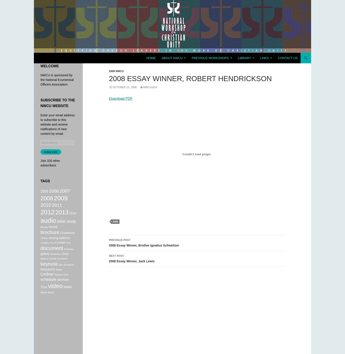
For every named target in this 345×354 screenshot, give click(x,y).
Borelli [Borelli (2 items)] (53, 233)
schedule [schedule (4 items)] (48, 289)
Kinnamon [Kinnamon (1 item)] (69, 273)
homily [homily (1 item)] (53, 266)
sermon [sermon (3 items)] (63, 289)
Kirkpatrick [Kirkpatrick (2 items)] (47, 278)
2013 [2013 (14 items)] (62, 216)
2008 (115, 221)
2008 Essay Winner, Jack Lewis (197, 258)
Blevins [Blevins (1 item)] (44, 233)
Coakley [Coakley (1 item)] (44, 249)
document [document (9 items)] (51, 255)
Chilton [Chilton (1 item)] (44, 244)
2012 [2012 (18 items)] (47, 216)
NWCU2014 (150, 87)
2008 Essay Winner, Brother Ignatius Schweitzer (197, 242)
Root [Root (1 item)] (65, 284)
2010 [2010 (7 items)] (45, 207)
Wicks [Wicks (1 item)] (51, 304)
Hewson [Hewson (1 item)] (44, 266)
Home (151, 58)
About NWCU (172, 58)
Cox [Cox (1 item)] (52, 249)
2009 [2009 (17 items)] (61, 199)
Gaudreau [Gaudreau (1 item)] (55, 261)
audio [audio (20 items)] (48, 225)
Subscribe (51, 152)
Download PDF (121, 98)
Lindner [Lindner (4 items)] (47, 283)
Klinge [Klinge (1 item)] (59, 278)
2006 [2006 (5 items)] (54, 191)
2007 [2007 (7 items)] (65, 191)
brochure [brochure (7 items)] (49, 238)
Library (244, 58)
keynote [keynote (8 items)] (49, 272)
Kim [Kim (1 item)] (61, 273)
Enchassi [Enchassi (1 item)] (68, 256)
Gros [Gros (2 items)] (65, 261)
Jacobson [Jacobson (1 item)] (62, 266)
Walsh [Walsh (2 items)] (67, 298)
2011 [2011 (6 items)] (57, 207)
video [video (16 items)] (55, 297)
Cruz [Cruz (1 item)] (68, 249)
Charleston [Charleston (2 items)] (67, 239)
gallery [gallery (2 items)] (45, 261)
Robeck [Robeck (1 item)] (58, 284)
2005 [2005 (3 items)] (44, 192)
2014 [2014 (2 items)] (72, 217)
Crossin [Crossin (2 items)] (60, 249)
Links (264, 58)
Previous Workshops (210, 58)
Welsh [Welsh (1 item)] (43, 304)
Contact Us (288, 58)
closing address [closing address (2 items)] (59, 244)
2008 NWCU (116, 71)
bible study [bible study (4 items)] (66, 226)
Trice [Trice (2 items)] (43, 298)
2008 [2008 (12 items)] (46, 200)
